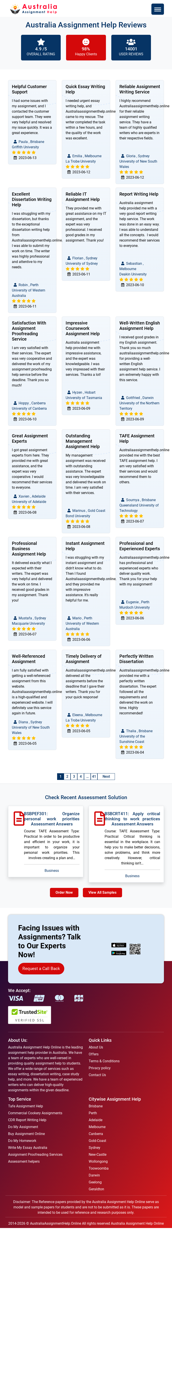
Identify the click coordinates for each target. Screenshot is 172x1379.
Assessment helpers (24, 1161)
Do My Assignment (23, 1127)
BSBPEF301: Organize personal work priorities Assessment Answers (52, 819)
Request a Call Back (41, 968)
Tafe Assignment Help (25, 1106)
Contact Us (97, 1075)
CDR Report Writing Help (27, 1120)
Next (106, 776)
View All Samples (102, 892)
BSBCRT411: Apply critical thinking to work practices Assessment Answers (132, 819)
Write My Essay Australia (27, 1147)
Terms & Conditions (104, 1061)
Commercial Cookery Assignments (35, 1113)
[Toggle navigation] (157, 9)
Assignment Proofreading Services (35, 1154)
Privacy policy (100, 1068)
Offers (94, 1054)
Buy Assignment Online (26, 1134)
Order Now (64, 892)
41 (94, 776)
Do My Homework (22, 1141)
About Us (96, 1047)
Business (52, 870)
